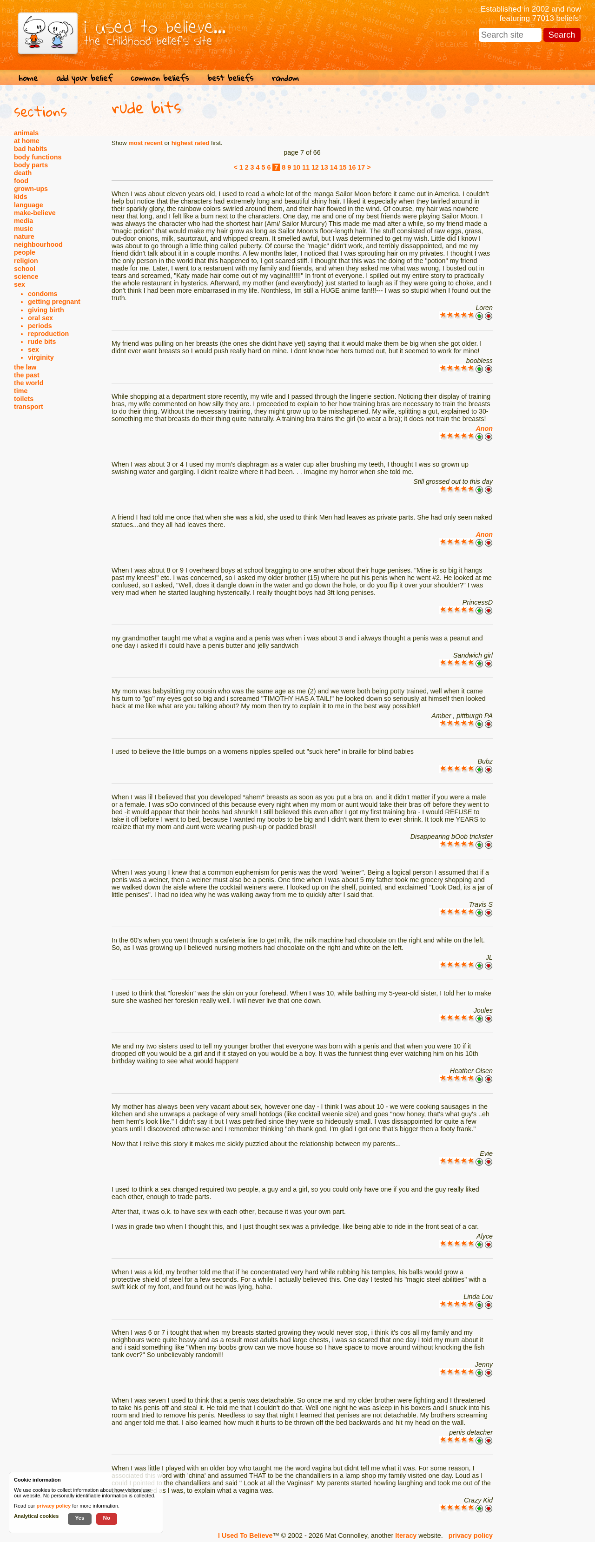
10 (296, 167)
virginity (41, 357)
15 (343, 167)
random (285, 78)
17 (361, 167)
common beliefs (160, 78)
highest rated (191, 142)
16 (352, 167)
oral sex (40, 318)
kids (20, 196)
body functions (37, 157)
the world (29, 383)
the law (25, 367)
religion (26, 260)
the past (27, 375)
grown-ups (31, 188)
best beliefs (230, 78)
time (20, 391)
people (24, 252)
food (21, 181)
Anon (484, 428)
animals (26, 133)
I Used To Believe (245, 1535)
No (107, 1518)
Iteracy (405, 1535)
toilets (23, 398)
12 (315, 167)
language (28, 205)
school (24, 268)
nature (24, 236)
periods (40, 325)
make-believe (35, 213)
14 (333, 167)
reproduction (48, 333)
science (26, 276)
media (23, 220)
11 (306, 167)
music (23, 228)
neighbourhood (38, 244)
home (28, 78)
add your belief (84, 78)
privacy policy (471, 1535)
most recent (145, 142)
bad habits (30, 148)
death (23, 173)
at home (27, 141)
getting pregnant (54, 301)
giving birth (46, 310)
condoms (43, 293)
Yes (79, 1518)
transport (28, 406)
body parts (31, 165)
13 (324, 167)
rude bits (42, 341)
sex (19, 284)
